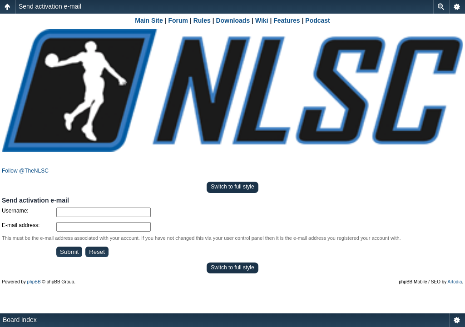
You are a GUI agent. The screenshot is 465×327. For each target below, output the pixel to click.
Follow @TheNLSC (25, 171)
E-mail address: (21, 225)
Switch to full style (232, 186)
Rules (202, 20)
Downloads (233, 20)
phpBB (34, 281)
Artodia (455, 281)
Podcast (317, 20)
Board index (20, 319)
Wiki (261, 20)
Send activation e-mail (50, 6)
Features (286, 20)
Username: (15, 211)
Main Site (149, 20)
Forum (178, 20)
